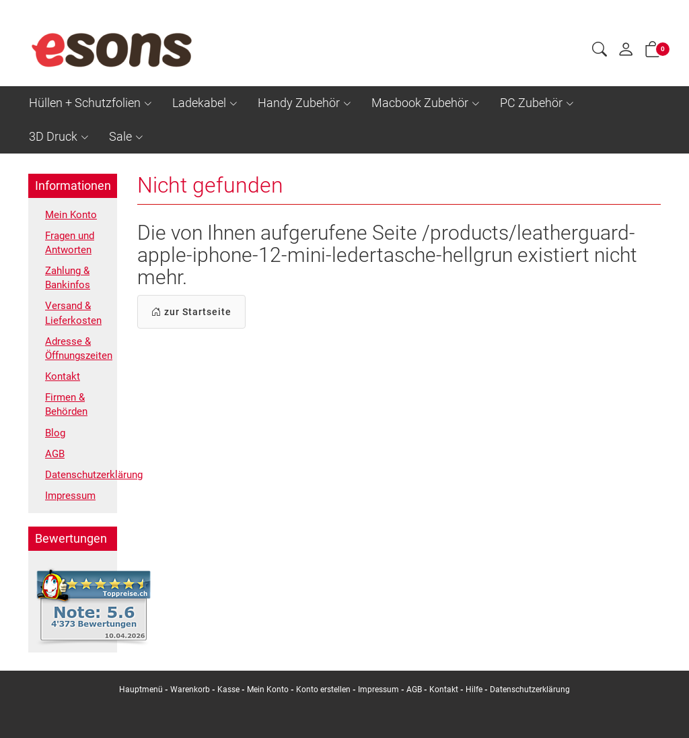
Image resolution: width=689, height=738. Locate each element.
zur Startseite (191, 311)
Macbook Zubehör (419, 103)
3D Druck (53, 136)
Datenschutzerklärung (77, 491)
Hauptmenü (141, 689)
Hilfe (474, 689)
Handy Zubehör (299, 103)
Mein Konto (72, 215)
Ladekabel (199, 103)
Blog (56, 446)
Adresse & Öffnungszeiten (77, 357)
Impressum (71, 512)
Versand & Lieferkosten (74, 320)
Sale (120, 136)
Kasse (228, 689)
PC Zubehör (531, 103)
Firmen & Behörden (67, 417)
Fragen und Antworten (72, 245)
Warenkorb (191, 689)
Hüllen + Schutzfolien (85, 103)
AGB (55, 469)
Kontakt (63, 386)
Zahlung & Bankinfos (69, 282)
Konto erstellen (323, 689)
